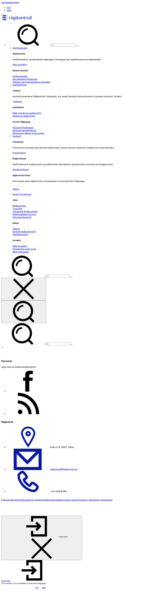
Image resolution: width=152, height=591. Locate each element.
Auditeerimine (19, 84)
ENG (9, 10)
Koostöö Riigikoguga (23, 127)
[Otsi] (62, 45)
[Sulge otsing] (23, 289)
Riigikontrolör (19, 205)
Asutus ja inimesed (22, 194)
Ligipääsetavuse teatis (66, 500)
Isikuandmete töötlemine (32, 500)
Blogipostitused (21, 169)
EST (9, 7)
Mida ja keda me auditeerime (27, 113)
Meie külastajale (21, 251)
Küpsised (50, 500)
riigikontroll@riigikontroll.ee (63, 469)
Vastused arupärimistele (24, 130)
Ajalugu (16, 228)
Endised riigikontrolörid (24, 231)
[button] (27, 581)
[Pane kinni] (41, 538)
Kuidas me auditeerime (24, 116)
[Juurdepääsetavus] (10, 2)
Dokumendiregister (22, 217)
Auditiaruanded (20, 48)
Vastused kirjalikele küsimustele (28, 133)
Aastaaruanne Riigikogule (25, 79)
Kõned (16, 189)
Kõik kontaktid (20, 246)
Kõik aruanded (20, 64)
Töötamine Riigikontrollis (25, 211)
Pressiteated (19, 152)
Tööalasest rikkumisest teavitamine (95, 500)
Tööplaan (17, 101)
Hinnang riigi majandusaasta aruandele (31, 82)
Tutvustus (17, 208)
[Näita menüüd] (2, 347)
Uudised (17, 136)
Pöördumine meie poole (24, 249)
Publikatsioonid (20, 234)
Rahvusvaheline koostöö (24, 214)
